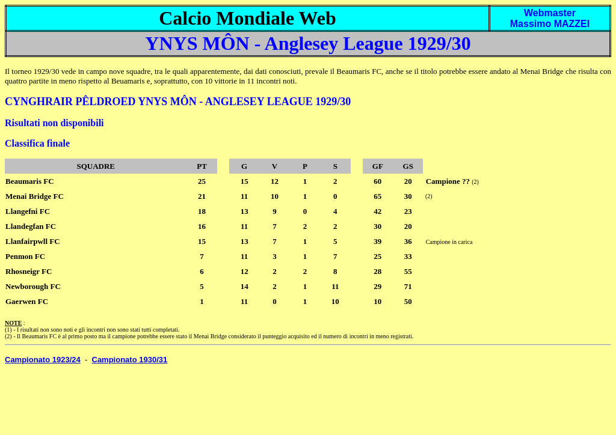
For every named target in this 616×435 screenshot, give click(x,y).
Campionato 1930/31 (130, 359)
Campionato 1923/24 (43, 359)
